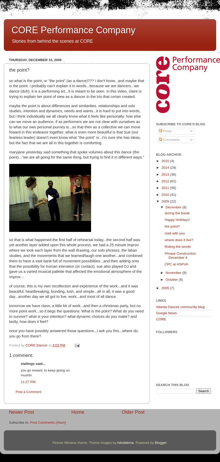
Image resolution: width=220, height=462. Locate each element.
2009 (165, 201)
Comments (169, 140)
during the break (177, 213)
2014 (165, 168)
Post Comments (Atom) (48, 422)
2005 (165, 288)
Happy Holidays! (177, 220)
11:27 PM (28, 382)
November (174, 273)
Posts (165, 131)
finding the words (178, 247)
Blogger (161, 443)
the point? (172, 226)
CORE (161, 319)
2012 (165, 181)
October (172, 279)
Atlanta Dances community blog (180, 307)
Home (77, 412)
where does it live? (179, 240)
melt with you (175, 233)
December (174, 207)
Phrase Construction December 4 (180, 256)
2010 (165, 195)
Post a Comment (28, 392)
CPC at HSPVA (176, 264)
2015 (165, 161)
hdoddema (125, 443)
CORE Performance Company (73, 30)
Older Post (133, 412)
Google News (166, 313)
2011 (165, 188)
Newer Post (21, 412)
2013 (165, 174)
